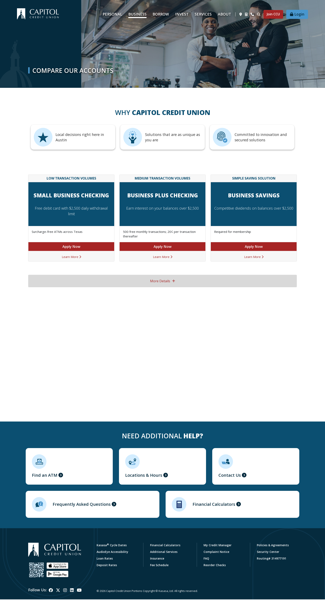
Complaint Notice (216, 552)
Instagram (65, 591)
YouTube (79, 591)
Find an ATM (46, 475)
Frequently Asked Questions (84, 505)
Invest (182, 14)
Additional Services (163, 552)
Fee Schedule (159, 566)
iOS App (57, 566)
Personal (112, 14)
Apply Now (71, 246)
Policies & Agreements (273, 546)
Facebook (51, 591)
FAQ (206, 559)
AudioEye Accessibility (112, 552)
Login (299, 14)
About (224, 14)
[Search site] (258, 14)
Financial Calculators (216, 505)
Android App (57, 574)
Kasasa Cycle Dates (112, 546)
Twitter (58, 591)
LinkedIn (72, 591)
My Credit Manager (218, 546)
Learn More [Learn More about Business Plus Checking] (162, 257)
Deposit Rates (107, 566)
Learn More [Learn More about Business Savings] (253, 257)
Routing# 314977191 (271, 559)
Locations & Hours (145, 475)
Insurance (157, 559)
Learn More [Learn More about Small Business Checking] (71, 257)
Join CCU (273, 14)
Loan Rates (105, 559)
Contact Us (230, 475)
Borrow (161, 14)
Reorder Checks (215, 566)
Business (137, 14)
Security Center (268, 552)
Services (203, 14)
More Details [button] (162, 281)
